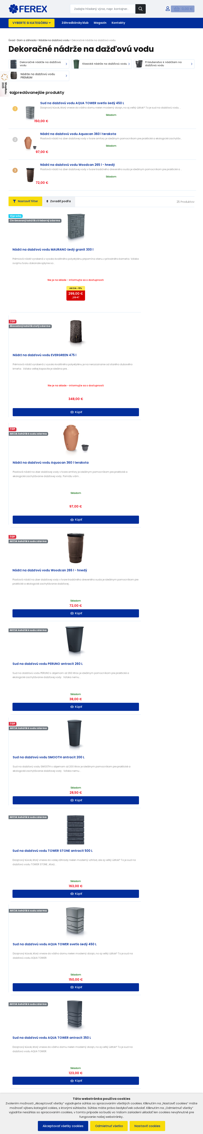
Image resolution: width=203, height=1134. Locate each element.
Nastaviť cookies (150, 1126)
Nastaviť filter (27, 175)
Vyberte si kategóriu (31, 23)
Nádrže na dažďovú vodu (54, 40)
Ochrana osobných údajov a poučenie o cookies (42, 1057)
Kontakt (110, 1057)
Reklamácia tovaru (23, 1067)
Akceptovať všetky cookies (60, 1126)
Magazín (100, 23)
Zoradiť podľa (65, 175)
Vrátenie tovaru (21, 1062)
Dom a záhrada (26, 40)
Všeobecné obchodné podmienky (33, 1047)
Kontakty (118, 23)
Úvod (12, 40)
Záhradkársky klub (75, 23)
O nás (109, 1052)
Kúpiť (102, 280)
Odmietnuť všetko (109, 1126)
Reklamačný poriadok (25, 1052)
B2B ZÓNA (112, 1047)
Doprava (111, 1062)
